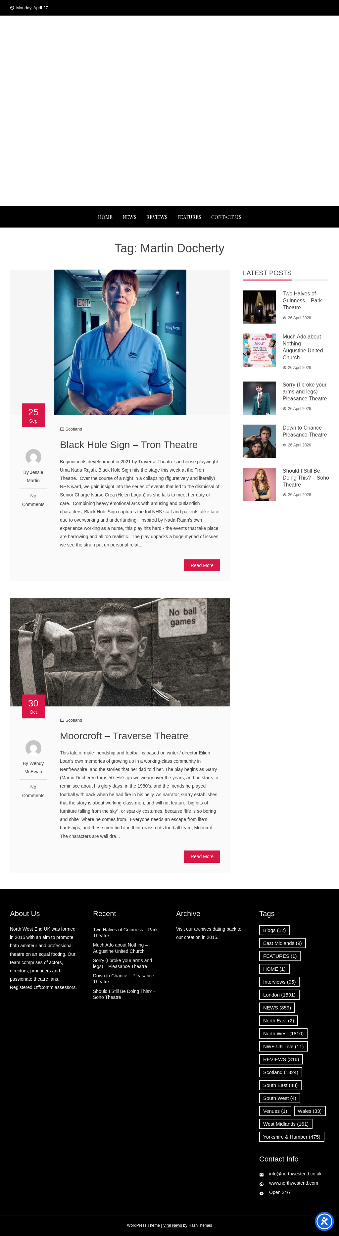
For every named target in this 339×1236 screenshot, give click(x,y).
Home (105, 217)
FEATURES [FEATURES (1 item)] (280, 956)
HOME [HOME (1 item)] (274, 969)
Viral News (172, 1225)
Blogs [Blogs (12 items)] (274, 930)
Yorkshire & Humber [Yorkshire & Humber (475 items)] (291, 1137)
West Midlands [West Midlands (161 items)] (286, 1124)
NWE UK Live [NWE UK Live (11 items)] (283, 1046)
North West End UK (169, 57)
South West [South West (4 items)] (279, 1098)
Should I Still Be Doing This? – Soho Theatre (306, 478)
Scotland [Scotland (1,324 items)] (280, 1072)
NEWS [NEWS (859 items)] (277, 1007)
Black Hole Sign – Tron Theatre (129, 444)
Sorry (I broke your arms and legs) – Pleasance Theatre (305, 391)
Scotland (74, 429)
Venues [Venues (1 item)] (275, 1111)
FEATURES (189, 217)
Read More (202, 565)
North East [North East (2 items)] (278, 1020)
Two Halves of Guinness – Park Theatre (302, 300)
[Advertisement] (169, 156)
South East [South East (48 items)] (280, 1085)
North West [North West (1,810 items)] (283, 1033)
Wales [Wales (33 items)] (310, 1111)
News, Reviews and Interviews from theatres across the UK (169, 78)
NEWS (129, 217)
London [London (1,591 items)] (279, 995)
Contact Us (226, 217)
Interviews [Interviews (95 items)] (279, 982)
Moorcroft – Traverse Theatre (124, 735)
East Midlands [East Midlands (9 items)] (282, 943)
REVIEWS (157, 217)
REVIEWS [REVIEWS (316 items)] (281, 1059)
